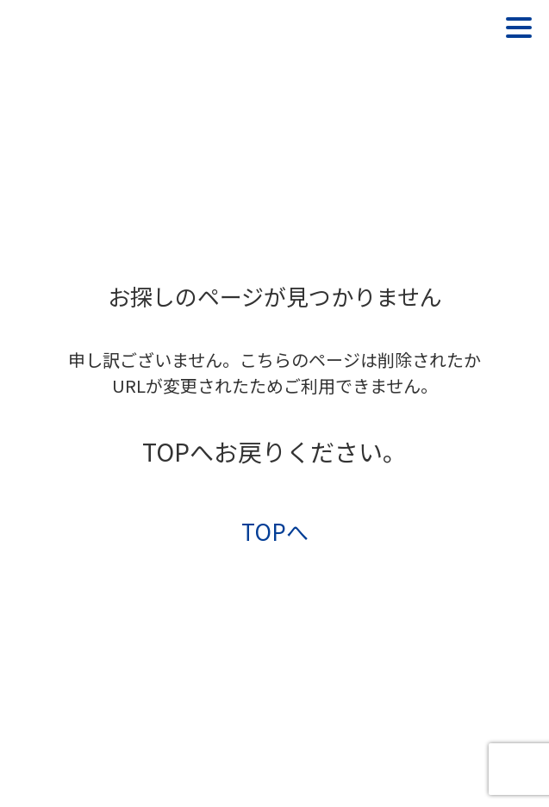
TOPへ (275, 531)
